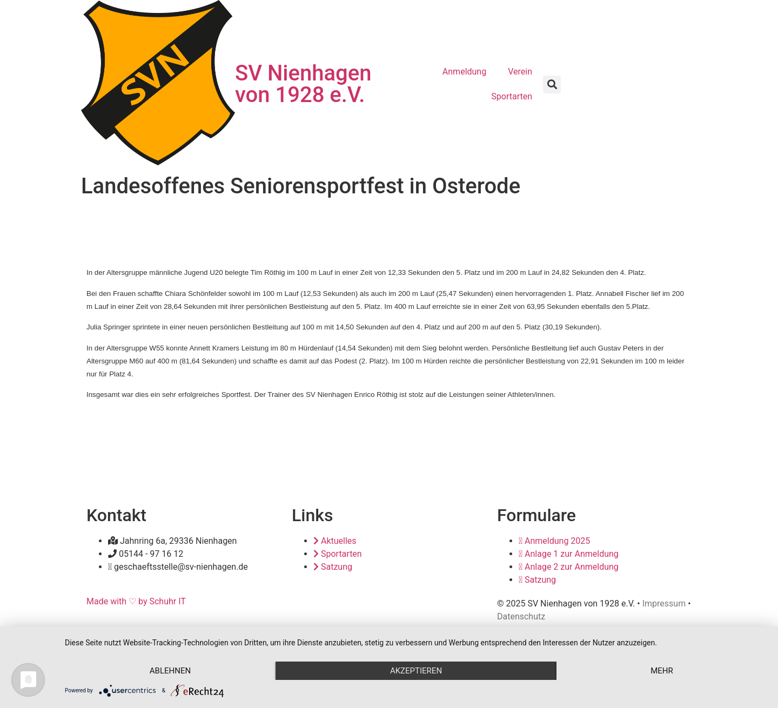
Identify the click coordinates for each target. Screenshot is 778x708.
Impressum (664, 603)
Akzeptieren (416, 671)
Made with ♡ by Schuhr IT (136, 601)
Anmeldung (464, 71)
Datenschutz (521, 616)
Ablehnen (170, 671)
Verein (520, 71)
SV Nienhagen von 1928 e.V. (303, 83)
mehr (661, 671)
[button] (552, 84)
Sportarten (511, 96)
